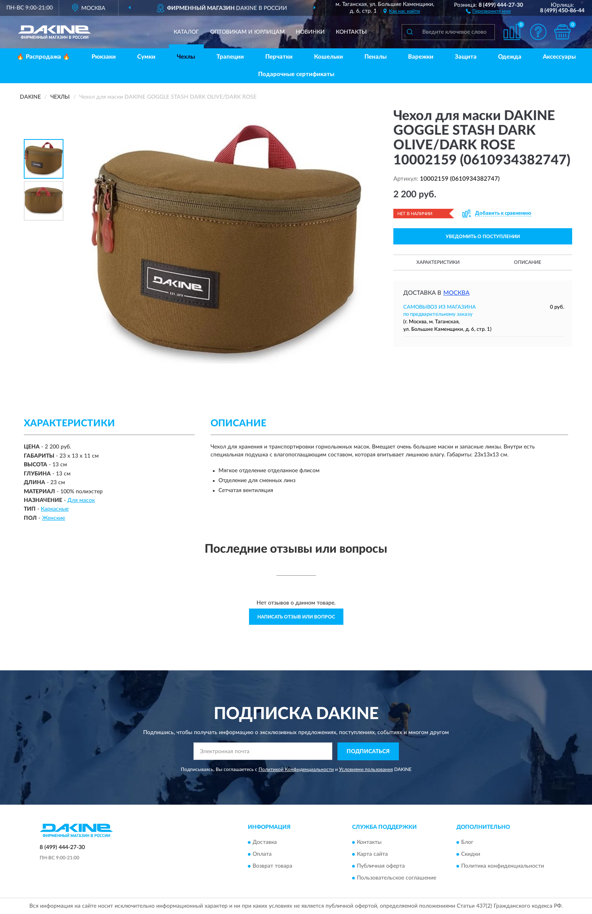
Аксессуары (559, 57)
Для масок (81, 500)
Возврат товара (272, 866)
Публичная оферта (381, 866)
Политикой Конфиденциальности (296, 769)
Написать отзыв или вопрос (296, 616)
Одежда (509, 57)
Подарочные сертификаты (296, 74)
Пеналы (375, 57)
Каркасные (55, 509)
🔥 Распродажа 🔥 (43, 57)
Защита (466, 57)
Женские (53, 518)
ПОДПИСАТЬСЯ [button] (368, 751)
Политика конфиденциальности (502, 866)
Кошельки (328, 57)
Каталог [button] (186, 32)
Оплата (262, 854)
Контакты (351, 32)
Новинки (310, 32)
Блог (467, 842)
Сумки (146, 57)
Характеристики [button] (438, 262)
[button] (488, 10)
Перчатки (279, 57)
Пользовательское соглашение (396, 878)
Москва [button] (456, 293)
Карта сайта (372, 854)
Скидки (470, 854)
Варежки (420, 57)
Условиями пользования (366, 769)
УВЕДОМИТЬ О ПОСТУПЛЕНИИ (483, 236)
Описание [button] (527, 262)
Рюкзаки (104, 57)
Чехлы (186, 57)
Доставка (265, 842)
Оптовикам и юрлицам (247, 32)
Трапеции (230, 57)
